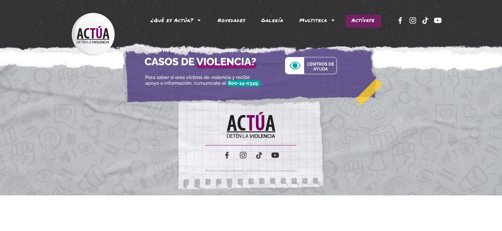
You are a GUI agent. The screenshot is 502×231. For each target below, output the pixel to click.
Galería (272, 20)
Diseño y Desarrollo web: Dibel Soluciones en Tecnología (251, 170)
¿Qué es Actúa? (176, 20)
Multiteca (317, 20)
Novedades (231, 20)
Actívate (363, 20)
